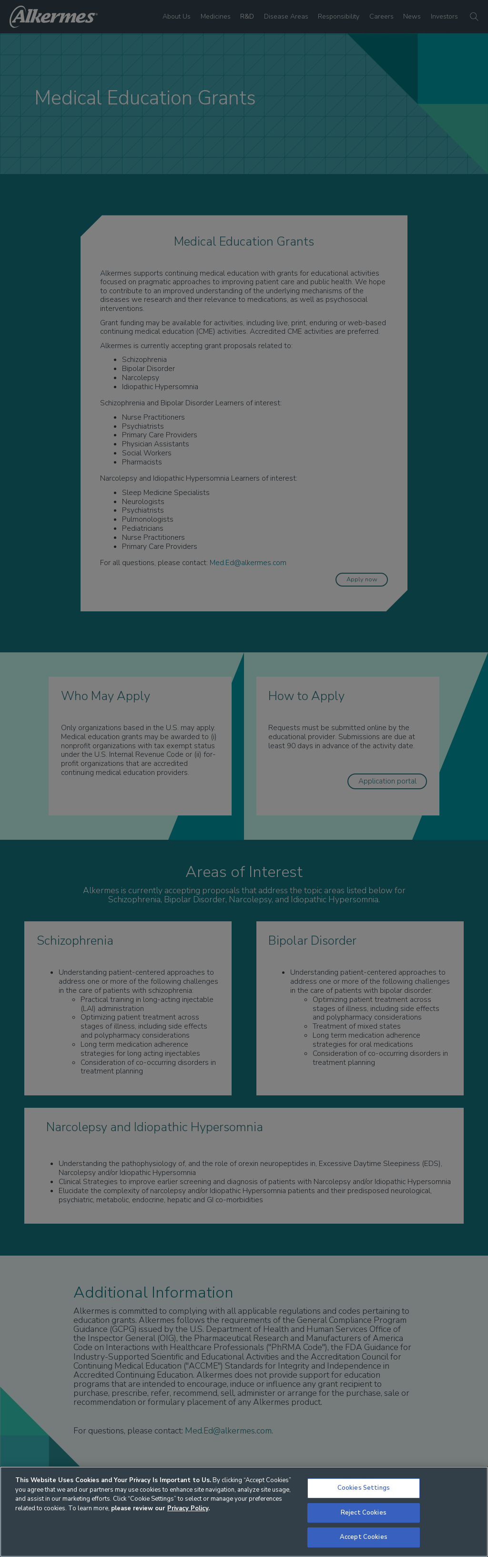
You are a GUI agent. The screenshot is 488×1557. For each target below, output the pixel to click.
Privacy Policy (187, 1508)
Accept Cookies (363, 1537)
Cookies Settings (363, 1488)
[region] (244, 1511)
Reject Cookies (363, 1512)
